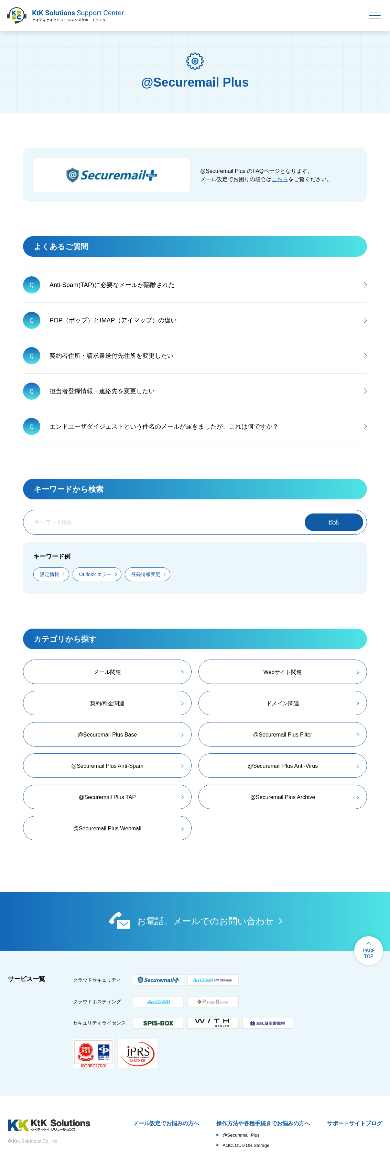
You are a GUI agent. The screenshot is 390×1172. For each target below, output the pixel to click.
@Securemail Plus (241, 1135)
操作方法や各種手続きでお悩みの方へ (263, 1123)
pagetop (369, 953)
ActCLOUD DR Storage (246, 1145)
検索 (333, 522)
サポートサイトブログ (354, 1123)
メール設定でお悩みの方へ (166, 1123)
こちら (280, 179)
